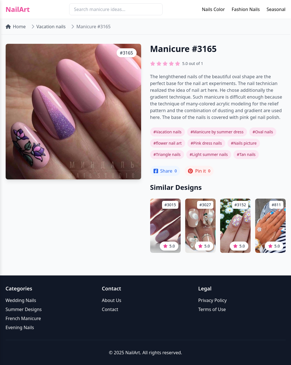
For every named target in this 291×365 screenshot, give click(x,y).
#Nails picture (244, 143)
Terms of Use (212, 309)
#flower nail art (168, 143)
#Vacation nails (167, 131)
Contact (110, 309)
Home (16, 26)
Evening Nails (20, 327)
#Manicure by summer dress (217, 131)
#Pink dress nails (206, 143)
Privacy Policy (212, 300)
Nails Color (213, 9)
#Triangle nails (167, 154)
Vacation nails (50, 26)
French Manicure (23, 318)
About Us (111, 300)
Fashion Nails (246, 9)
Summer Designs (24, 309)
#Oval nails (263, 131)
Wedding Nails (21, 300)
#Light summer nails (209, 154)
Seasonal (275, 9)
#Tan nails (246, 154)
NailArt (18, 9)
